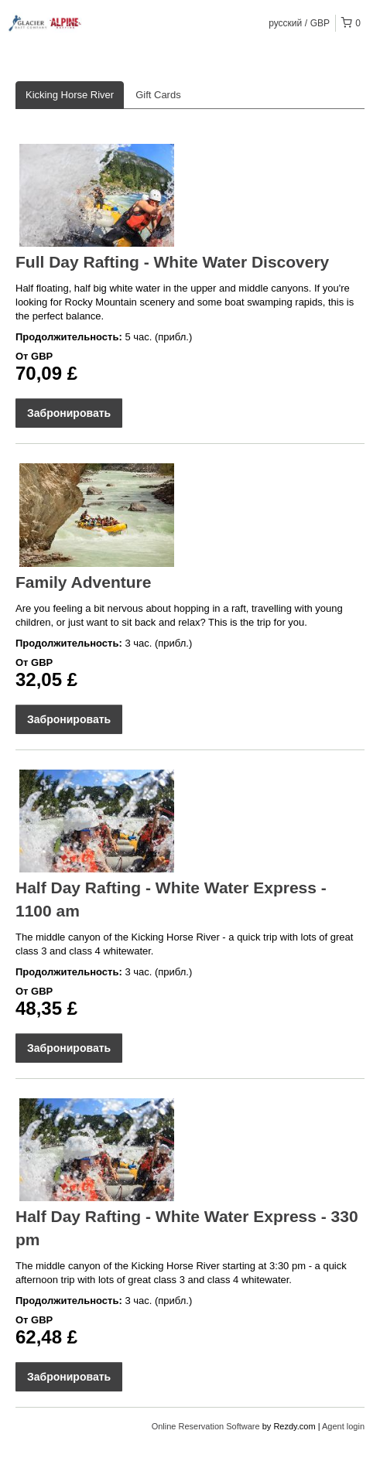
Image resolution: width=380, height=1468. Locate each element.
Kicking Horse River (70, 95)
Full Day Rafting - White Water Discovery (172, 262)
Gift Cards (158, 95)
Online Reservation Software (206, 1426)
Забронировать (69, 413)
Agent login (343, 1426)
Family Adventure (83, 582)
